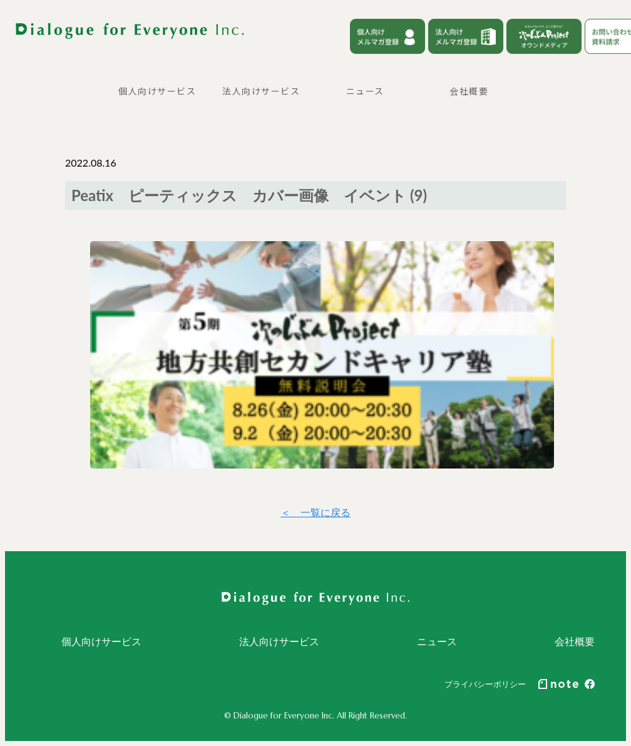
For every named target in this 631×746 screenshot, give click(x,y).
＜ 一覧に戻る (315, 512)
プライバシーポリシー (485, 684)
